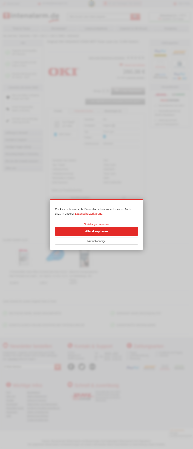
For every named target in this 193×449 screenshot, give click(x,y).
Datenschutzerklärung (88, 213)
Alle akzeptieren (96, 231)
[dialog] (96, 224)
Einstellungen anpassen (96, 224)
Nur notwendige (96, 241)
